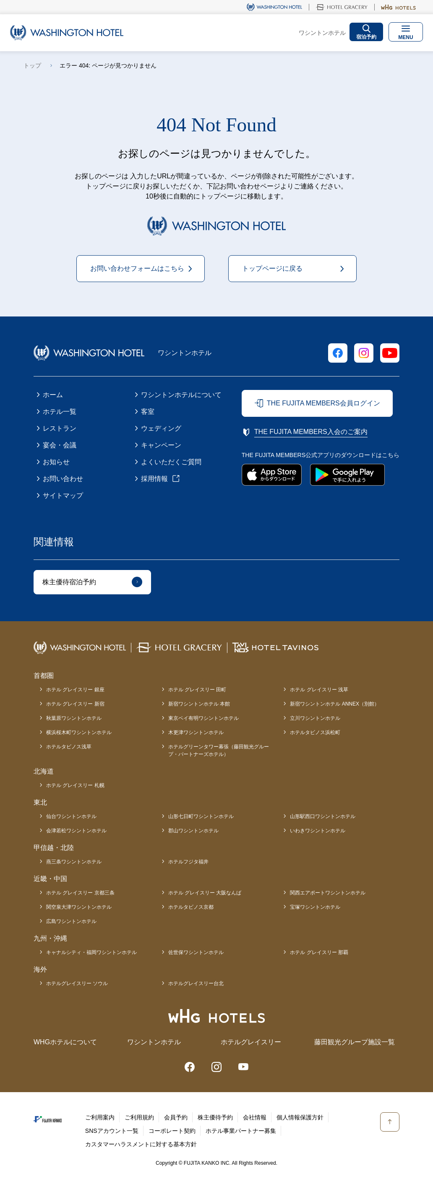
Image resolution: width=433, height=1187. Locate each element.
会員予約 (176, 1117)
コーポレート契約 (172, 1130)
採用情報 (154, 478)
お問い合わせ (63, 478)
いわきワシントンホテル (317, 831)
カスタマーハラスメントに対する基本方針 (141, 1144)
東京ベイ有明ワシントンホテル (203, 718)
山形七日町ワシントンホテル (201, 816)
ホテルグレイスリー (251, 1042)
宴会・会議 (59, 445)
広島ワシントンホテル (71, 921)
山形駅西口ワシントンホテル (322, 816)
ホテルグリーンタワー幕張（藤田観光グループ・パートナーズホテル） (218, 750)
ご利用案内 (100, 1117)
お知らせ (56, 461)
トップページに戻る (272, 268)
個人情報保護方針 (299, 1117)
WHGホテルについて (65, 1042)
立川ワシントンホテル (315, 718)
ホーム (53, 394)
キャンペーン (161, 445)
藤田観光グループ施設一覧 (354, 1042)
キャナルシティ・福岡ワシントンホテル (91, 952)
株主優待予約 (215, 1117)
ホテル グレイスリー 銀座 (75, 690)
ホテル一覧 (59, 411)
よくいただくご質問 (171, 461)
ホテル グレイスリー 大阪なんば (205, 893)
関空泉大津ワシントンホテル (79, 907)
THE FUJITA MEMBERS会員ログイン (323, 403)
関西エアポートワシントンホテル (327, 893)
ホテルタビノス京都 (191, 907)
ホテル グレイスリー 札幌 (75, 785)
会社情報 (254, 1117)
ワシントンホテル (154, 1042)
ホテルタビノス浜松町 (315, 732)
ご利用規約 (139, 1117)
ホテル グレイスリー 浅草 (319, 690)
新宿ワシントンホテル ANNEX (334, 704)
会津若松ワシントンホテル (76, 831)
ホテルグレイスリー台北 (196, 983)
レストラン (59, 428)
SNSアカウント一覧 (111, 1130)
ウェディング (161, 428)
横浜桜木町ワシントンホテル (79, 732)
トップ (32, 65)
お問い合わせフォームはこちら (137, 268)
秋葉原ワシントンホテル (74, 718)
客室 (147, 411)
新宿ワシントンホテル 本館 (199, 704)
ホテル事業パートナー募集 (241, 1130)
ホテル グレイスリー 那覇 (319, 952)
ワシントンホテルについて (181, 394)
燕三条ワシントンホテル (74, 862)
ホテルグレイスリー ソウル (77, 983)
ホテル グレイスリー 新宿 (75, 704)
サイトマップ (63, 495)
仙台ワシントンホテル (71, 816)
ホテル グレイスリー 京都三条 (80, 893)
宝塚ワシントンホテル (315, 907)
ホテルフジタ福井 (188, 862)
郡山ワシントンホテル (193, 831)
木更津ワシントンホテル (196, 732)
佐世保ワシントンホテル (196, 952)
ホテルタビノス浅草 (68, 747)
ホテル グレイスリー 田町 (197, 690)
